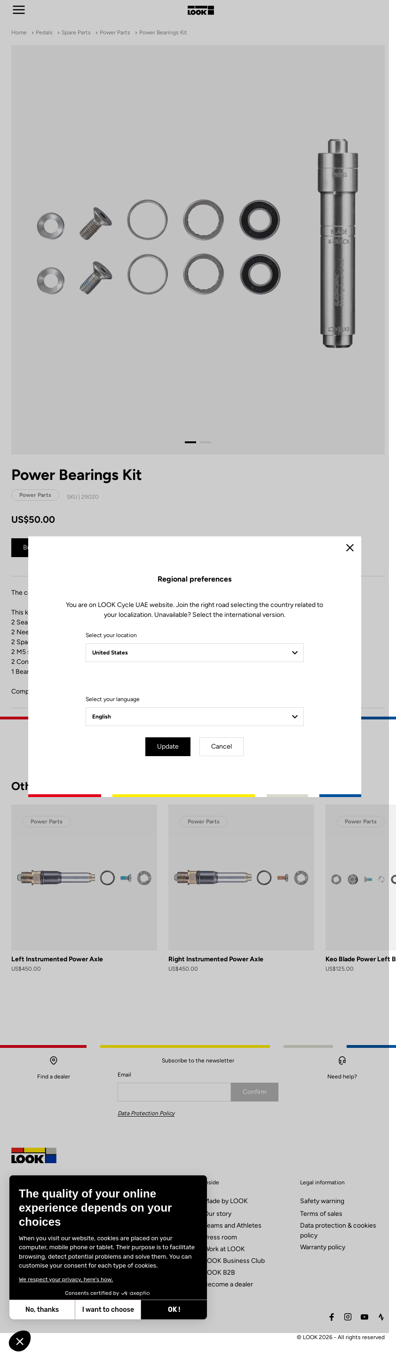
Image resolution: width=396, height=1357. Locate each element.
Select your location (114, 647)
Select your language (116, 711)
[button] (19, 1341)
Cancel (225, 758)
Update (171, 758)
